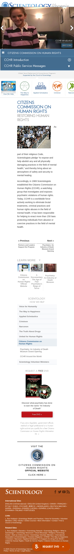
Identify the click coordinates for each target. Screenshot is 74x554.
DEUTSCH (54, 506)
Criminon (57, 87)
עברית (8, 506)
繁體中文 (32, 506)
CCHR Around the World (31, 356)
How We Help (8, 94)
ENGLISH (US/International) (15, 504)
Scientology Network (34, 531)
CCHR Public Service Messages (24, 66)
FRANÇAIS (62, 504)
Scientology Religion (51, 531)
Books (20, 521)
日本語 (15, 506)
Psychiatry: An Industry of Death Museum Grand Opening (34, 350)
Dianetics (22, 531)
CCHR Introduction (16, 60)
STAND (46, 537)
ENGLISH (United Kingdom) (38, 504)
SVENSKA (16, 508)
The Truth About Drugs (30, 331)
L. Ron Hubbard (11, 519)
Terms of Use (15, 551)
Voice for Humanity (28, 306)
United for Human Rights (30, 336)
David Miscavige (41, 533)
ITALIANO (19, 510)
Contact (55, 521)
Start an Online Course (20, 535)
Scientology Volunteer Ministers (34, 362)
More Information (44, 521)
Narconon (23, 326)
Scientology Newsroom (25, 533)
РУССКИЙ (23, 506)
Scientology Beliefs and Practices (31, 519)
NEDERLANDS (43, 506)
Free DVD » (37, 414)
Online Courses (30, 521)
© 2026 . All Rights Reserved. (28, 549)
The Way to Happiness (24, 87)
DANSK (53, 504)
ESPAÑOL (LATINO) (29, 508)
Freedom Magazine (35, 537)
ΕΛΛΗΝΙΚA (9, 510)
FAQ (15, 521)
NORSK (8, 508)
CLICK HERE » (37, 474)
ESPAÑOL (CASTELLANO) (49, 508)
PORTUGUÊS (29, 510)
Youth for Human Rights (34, 541)
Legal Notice (25, 551)
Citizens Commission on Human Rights (30, 342)
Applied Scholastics (40, 87)
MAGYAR (62, 506)
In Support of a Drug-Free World (51, 539)
